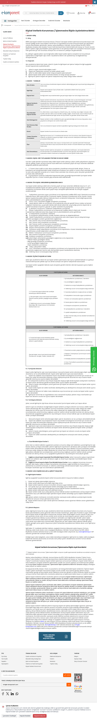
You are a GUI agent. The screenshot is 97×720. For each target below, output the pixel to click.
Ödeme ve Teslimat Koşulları (9, 55)
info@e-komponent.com (11, 6)
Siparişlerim (4, 664)
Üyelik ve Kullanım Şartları (11, 62)
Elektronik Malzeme (55, 656)
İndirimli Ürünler (54, 21)
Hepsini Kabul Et (39, 716)
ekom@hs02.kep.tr (85, 532)
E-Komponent (6, 25)
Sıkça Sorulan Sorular (80, 661)
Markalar (66, 21)
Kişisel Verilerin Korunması (33, 666)
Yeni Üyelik (4, 659)
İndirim (52, 659)
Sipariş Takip (78, 659)
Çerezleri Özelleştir (9, 716)
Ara (61, 13)
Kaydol (67, 675)
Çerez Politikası (8, 38)
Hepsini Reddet (25, 716)
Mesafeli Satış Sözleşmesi (11, 51)
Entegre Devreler (39, 21)
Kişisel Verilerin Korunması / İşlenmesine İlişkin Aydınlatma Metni (32, 25)
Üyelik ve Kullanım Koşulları (33, 656)
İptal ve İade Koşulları (10, 41)
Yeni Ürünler (25, 21)
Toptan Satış (7, 59)
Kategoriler (10, 21)
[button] (7, 2)
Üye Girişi (4, 656)
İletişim (76, 656)
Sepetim (3, 661)
